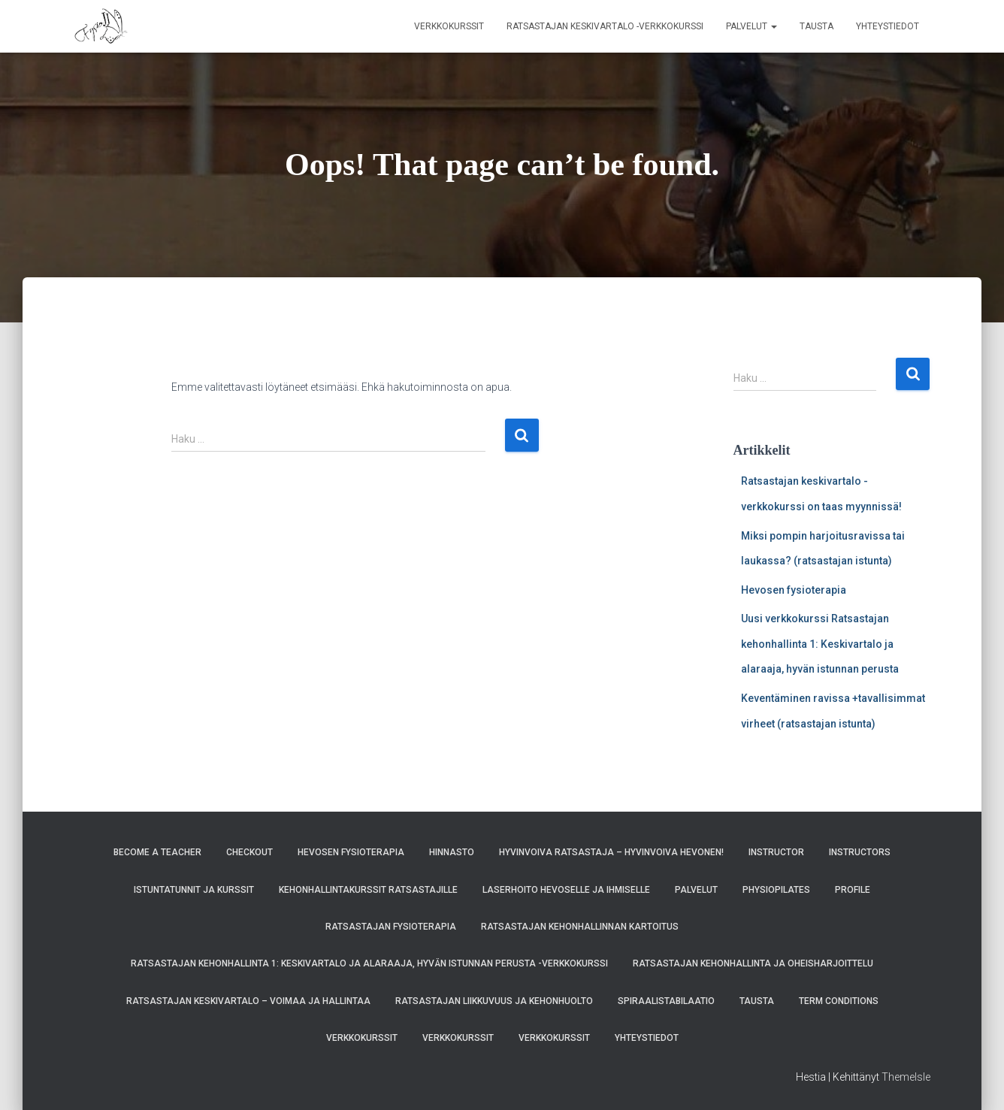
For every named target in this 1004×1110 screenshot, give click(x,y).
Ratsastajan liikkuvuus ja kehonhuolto (494, 1001)
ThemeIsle (906, 1077)
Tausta (816, 26)
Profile (852, 890)
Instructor (776, 852)
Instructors (860, 852)
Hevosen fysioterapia (793, 590)
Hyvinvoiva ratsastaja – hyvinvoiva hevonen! (611, 852)
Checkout (249, 852)
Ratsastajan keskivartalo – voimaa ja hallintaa (248, 1001)
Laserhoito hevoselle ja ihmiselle (566, 890)
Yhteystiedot (887, 26)
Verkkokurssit (449, 26)
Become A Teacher (157, 852)
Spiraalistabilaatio (666, 1001)
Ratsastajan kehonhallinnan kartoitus (580, 926)
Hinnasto (451, 852)
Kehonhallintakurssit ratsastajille (368, 890)
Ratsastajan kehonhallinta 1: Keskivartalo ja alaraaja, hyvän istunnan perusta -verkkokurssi (369, 963)
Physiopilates (776, 890)
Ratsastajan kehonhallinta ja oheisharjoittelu (753, 963)
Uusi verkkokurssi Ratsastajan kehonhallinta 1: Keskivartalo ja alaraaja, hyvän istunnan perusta (820, 643)
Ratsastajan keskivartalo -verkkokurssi (605, 26)
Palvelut (751, 26)
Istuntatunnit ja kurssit (194, 890)
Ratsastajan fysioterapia (390, 926)
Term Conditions (838, 1001)
